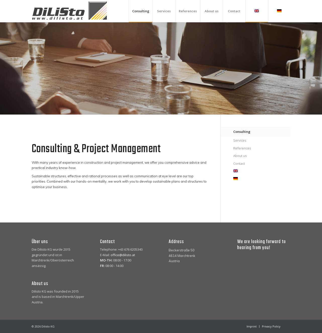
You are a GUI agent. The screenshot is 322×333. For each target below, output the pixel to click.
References (242, 148)
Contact (239, 163)
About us (240, 155)
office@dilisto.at (123, 255)
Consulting (241, 131)
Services (239, 140)
